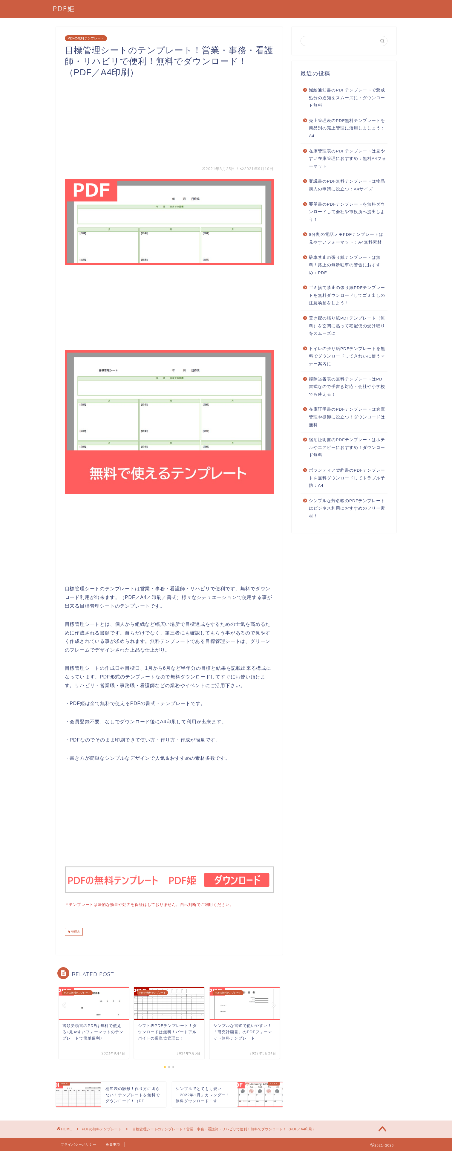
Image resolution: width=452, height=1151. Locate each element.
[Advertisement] (169, 119)
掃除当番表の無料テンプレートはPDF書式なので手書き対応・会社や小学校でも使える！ (347, 387)
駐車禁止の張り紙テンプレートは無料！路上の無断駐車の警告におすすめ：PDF (345, 265)
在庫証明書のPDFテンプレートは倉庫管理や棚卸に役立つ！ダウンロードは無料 (347, 417)
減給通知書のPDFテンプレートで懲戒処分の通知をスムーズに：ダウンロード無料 (347, 98)
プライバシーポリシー (78, 1144)
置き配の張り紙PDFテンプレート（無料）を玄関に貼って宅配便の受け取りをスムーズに (347, 326)
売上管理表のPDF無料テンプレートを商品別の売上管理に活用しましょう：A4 (347, 128)
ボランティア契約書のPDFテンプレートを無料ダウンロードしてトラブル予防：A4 (347, 478)
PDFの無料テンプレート (86, 38)
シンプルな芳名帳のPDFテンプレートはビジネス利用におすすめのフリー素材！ (347, 508)
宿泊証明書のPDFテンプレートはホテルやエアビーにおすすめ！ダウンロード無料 (347, 447)
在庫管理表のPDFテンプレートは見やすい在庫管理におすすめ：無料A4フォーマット (347, 159)
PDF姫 (64, 8)
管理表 (75, 931)
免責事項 (113, 1144)
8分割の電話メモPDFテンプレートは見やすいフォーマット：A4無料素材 (346, 238)
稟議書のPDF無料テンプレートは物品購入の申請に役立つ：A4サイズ (347, 185)
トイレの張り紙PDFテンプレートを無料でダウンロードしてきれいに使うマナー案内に (347, 356)
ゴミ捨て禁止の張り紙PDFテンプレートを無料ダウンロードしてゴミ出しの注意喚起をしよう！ (347, 295)
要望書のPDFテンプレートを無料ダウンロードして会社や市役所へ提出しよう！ (347, 212)
